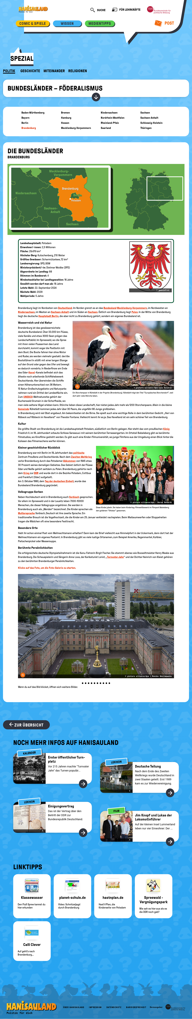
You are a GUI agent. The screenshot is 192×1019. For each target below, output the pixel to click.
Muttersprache (26, 513)
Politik (9, 71)
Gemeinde (23, 409)
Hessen (65, 123)
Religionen (77, 71)
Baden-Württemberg (32, 112)
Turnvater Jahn (115, 557)
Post (164, 23)
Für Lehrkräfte (126, 10)
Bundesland (110, 307)
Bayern (25, 117)
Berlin (24, 123)
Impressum (95, 1007)
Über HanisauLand (73, 1007)
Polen (135, 312)
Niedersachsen (109, 112)
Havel (31, 372)
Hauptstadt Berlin (48, 316)
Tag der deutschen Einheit (59, 481)
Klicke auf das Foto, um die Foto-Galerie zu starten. (47, 567)
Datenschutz (114, 1007)
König (166, 428)
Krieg (26, 473)
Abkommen (69, 460)
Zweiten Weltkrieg (81, 456)
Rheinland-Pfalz (110, 123)
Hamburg (66, 117)
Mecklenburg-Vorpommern (76, 128)
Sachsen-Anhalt (149, 117)
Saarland (106, 128)
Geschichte (30, 71)
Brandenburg (28, 128)
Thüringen (146, 128)
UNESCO (28, 396)
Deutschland (65, 307)
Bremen (65, 112)
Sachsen (145, 112)
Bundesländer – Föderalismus (55, 88)
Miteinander (54, 71)
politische (78, 452)
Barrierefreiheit (136, 1007)
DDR (36, 473)
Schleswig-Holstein (151, 123)
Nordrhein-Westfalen (112, 117)
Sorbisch (74, 497)
